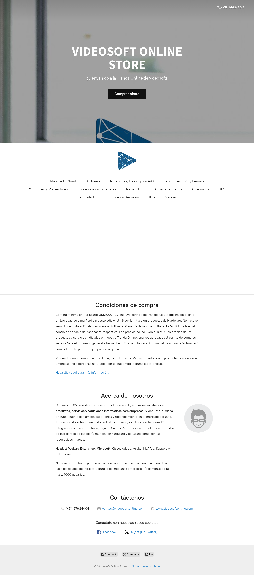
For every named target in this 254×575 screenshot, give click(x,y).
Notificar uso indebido (146, 566)
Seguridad (85, 197)
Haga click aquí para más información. (82, 372)
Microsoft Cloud (63, 181)
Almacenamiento (168, 189)
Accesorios (200, 189)
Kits (152, 197)
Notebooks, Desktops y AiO (132, 181)
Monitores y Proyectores (48, 189)
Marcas (171, 197)
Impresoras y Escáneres (97, 189)
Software (93, 181)
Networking (135, 189)
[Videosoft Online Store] (127, 160)
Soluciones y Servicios (121, 197)
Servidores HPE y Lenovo (183, 181)
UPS (222, 189)
